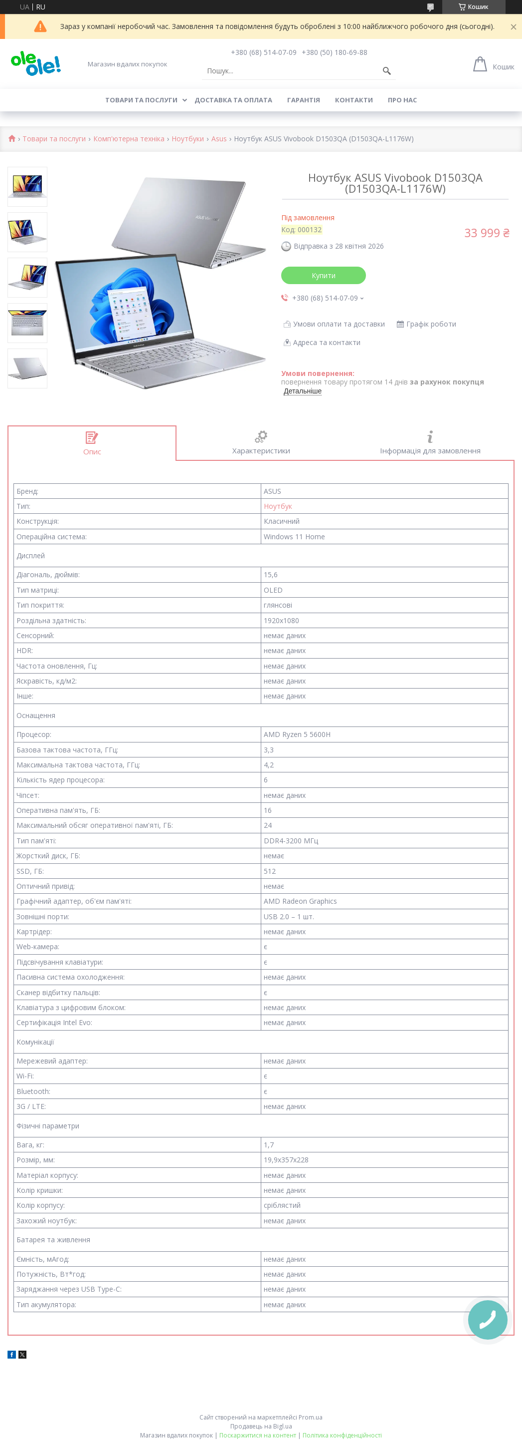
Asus (219, 139)
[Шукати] (386, 70)
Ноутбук (278, 506)
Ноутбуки (188, 139)
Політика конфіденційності (342, 1435)
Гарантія (303, 99)
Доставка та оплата (233, 99)
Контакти (354, 99)
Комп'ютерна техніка (129, 139)
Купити (324, 275)
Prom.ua (311, 1417)
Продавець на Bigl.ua (261, 1426)
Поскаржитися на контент (257, 1435)
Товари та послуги (141, 99)
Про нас (402, 99)
